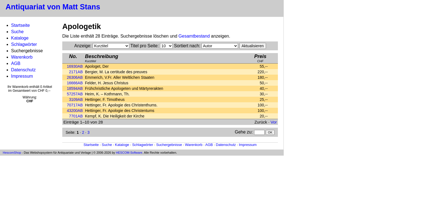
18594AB (75, 88)
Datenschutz (23, 69)
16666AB (75, 83)
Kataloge (20, 38)
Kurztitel (101, 58)
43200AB (75, 110)
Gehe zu (243, 132)
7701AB (76, 116)
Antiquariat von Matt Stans (53, 7)
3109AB (76, 99)
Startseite (20, 25)
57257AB (75, 94)
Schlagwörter (24, 44)
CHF (260, 58)
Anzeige (82, 45)
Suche (17, 31)
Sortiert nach (186, 45)
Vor (273, 122)
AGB (15, 63)
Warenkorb (22, 57)
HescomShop (12, 152)
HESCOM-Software (129, 152)
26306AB (75, 77)
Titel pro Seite (143, 45)
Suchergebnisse (169, 145)
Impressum (22, 76)
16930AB (75, 66)
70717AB (75, 105)
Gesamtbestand (194, 36)
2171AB (76, 72)
